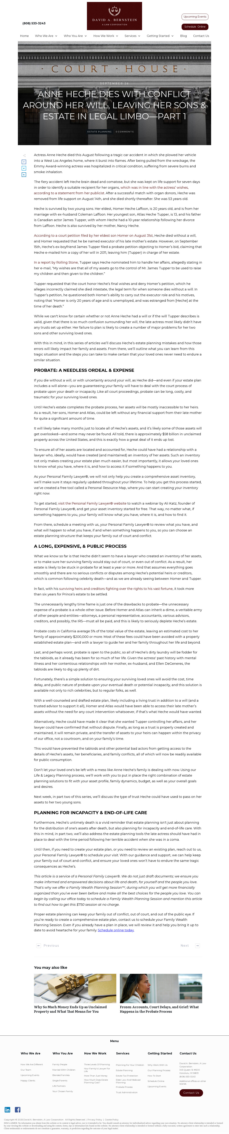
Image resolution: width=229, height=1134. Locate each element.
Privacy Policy (94, 1119)
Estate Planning (99, 131)
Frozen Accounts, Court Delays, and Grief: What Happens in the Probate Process (161, 995)
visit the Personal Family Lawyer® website (92, 503)
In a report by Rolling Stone (56, 262)
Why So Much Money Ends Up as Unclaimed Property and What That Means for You (75, 995)
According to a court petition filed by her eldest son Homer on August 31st (93, 236)
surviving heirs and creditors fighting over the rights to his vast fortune (116, 589)
